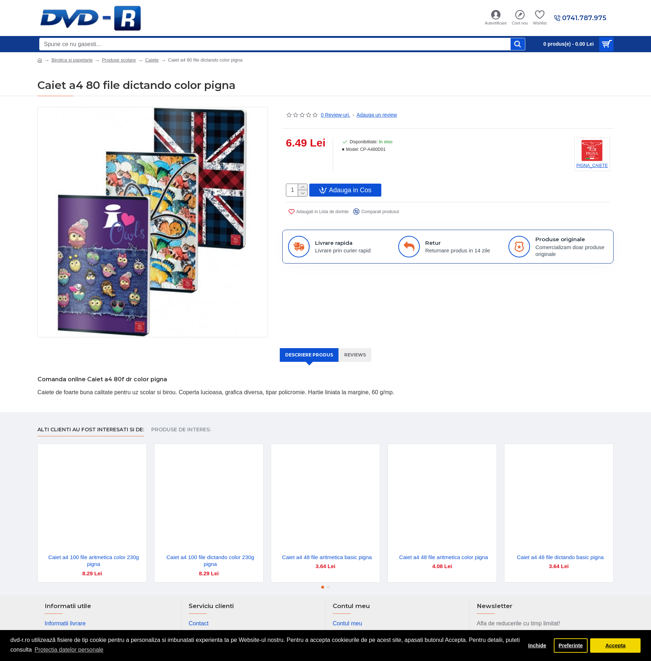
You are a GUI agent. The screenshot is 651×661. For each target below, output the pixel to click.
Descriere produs (308, 355)
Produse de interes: (181, 422)
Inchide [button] (537, 645)
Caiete (152, 60)
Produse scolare (119, 60)
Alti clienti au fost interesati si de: (90, 422)
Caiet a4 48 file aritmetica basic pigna (327, 549)
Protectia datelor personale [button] (69, 650)
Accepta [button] (615, 645)
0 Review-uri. (335, 115)
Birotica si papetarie (72, 60)
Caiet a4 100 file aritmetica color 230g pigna (93, 552)
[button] (322, 579)
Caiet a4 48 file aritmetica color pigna (443, 549)
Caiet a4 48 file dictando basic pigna (560, 549)
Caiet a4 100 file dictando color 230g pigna (210, 552)
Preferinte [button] (570, 645)
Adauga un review (376, 115)
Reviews (357, 355)
